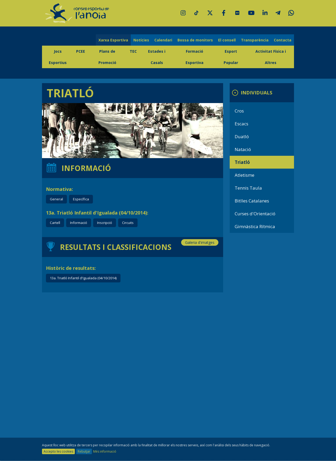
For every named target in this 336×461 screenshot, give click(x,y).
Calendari (163, 39)
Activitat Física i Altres (270, 57)
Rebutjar (84, 451)
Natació (243, 149)
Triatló (242, 162)
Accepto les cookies (58, 451)
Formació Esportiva (194, 57)
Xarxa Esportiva (113, 39)
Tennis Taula (248, 188)
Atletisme (244, 175)
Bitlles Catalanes (252, 201)
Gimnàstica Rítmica (255, 226)
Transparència (255, 39)
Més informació (104, 451)
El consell (227, 39)
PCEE (80, 51)
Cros (239, 111)
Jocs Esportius (58, 57)
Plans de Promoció (107, 57)
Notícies (141, 39)
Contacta (282, 39)
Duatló (242, 136)
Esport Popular (231, 57)
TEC (133, 51)
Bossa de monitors (195, 39)
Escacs (241, 124)
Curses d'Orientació (255, 214)
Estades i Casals (156, 57)
